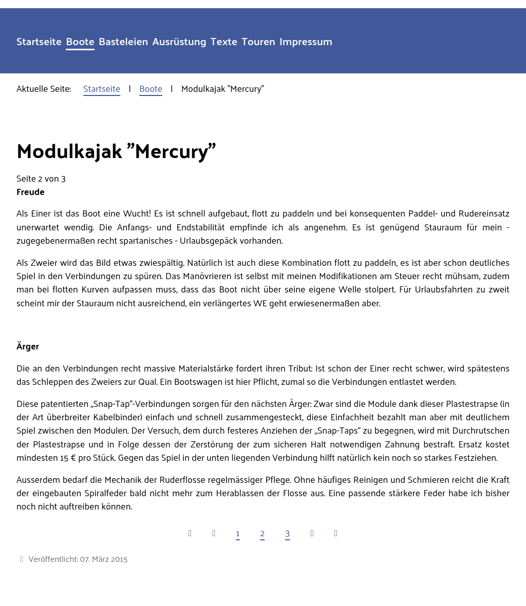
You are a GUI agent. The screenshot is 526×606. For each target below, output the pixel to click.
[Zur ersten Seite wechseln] (190, 532)
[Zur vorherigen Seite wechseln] (213, 532)
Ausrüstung (179, 40)
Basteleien (123, 40)
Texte (224, 40)
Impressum (305, 40)
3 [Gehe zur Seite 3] (287, 532)
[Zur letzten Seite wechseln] (336, 532)
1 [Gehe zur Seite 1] (238, 532)
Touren (258, 40)
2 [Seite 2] (262, 532)
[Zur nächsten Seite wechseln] (311, 532)
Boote (80, 40)
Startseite (39, 40)
